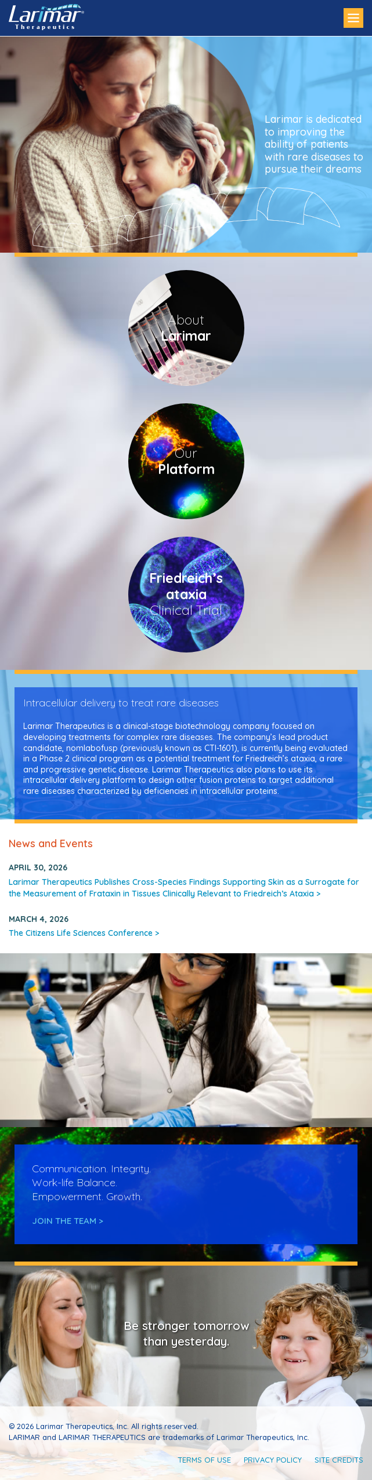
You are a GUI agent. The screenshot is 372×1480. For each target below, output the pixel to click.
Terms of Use (204, 1459)
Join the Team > (67, 1220)
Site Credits (339, 1459)
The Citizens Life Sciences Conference (84, 933)
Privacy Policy (273, 1459)
